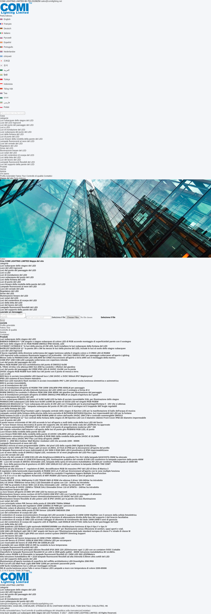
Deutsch (7, 28)
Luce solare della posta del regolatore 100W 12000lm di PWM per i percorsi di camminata (42, 506)
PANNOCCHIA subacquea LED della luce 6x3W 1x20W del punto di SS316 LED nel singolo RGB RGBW (49, 401)
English (7, 19)
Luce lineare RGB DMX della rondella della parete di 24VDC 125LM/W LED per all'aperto (42, 434)
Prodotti (3, 167)
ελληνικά (7, 56)
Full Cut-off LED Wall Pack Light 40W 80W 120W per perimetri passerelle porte (37, 563)
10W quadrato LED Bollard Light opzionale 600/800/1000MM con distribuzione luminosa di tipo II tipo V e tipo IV (53, 526)
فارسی (7, 102)
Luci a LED (5, 127)
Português (8, 47)
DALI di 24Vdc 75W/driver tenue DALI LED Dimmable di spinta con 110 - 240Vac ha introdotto (44, 482)
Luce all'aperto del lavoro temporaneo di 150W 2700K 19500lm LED (32, 538)
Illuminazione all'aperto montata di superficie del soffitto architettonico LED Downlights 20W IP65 (47, 561)
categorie (4, 118)
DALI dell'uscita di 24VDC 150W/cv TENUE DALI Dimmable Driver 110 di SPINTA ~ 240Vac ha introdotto (49, 487)
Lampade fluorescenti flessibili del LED (17, 162)
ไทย (5, 93)
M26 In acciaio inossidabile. (13, 383)
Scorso (11, 570)
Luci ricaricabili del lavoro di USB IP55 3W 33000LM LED (27, 543)
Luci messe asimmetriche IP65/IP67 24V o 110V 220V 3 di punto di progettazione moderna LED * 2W (48, 427)
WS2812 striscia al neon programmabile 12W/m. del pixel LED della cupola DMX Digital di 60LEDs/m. (48, 445)
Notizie (3, 171)
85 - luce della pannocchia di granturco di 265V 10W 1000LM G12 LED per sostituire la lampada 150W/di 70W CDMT (55, 464)
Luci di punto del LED (9, 136)
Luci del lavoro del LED (10, 160)
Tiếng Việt (8, 89)
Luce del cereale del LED (11, 143)
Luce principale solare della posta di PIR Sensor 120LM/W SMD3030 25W (35, 510)
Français (8, 24)
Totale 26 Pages (22, 570)
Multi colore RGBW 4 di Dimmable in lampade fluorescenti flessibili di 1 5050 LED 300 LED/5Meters (47, 554)
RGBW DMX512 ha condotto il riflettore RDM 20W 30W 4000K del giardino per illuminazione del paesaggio (51, 392)
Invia (2, 320)
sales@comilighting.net (51, 1)
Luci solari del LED (8, 153)
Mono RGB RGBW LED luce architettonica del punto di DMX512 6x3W (33, 364)
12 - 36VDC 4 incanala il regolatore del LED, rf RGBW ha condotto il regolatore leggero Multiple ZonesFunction (53, 473)
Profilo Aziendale (7, 176)
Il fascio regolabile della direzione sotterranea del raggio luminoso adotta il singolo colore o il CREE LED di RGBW (55, 353)
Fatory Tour (21, 176)
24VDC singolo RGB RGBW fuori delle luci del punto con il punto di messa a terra (39, 371)
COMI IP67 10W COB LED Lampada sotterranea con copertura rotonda (34, 360)
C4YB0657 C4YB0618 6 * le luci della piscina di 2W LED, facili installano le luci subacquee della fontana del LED (53, 346)
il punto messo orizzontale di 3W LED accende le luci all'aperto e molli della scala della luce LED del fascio (51, 422)
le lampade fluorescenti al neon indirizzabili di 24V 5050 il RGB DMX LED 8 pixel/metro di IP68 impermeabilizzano (54, 450)
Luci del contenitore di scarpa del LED (17, 155)
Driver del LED (6, 148)
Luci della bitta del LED (10, 157)
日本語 (7, 61)
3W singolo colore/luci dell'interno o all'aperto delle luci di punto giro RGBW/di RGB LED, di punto (47, 429)
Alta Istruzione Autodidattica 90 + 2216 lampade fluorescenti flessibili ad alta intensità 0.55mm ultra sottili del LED (54, 556)
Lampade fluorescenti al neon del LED (17, 141)
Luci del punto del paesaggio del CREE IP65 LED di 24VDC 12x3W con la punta (38, 369)
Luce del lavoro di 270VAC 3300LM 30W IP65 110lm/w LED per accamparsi (35, 540)
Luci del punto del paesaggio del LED (17, 125)
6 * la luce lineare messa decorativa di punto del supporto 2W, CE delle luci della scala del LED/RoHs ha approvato (55, 425)
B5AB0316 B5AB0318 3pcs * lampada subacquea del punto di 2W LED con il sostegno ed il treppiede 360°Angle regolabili (58, 406)
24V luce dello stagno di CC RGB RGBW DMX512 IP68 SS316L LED (32, 344)
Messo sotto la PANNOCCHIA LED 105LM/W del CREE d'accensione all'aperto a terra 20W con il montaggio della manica (58, 358)
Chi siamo (4, 173)
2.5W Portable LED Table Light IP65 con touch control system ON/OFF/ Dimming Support (42, 533)
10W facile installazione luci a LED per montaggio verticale (28, 566)
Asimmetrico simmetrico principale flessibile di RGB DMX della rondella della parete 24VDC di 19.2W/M (49, 436)
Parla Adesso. (6, 16)
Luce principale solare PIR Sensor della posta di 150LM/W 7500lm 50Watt (35, 503)
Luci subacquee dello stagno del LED (16, 120)
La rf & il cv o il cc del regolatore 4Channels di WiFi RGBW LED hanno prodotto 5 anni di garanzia (47, 475)
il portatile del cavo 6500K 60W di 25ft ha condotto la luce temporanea (33, 545)
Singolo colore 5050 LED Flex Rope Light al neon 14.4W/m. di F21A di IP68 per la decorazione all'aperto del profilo (54, 448)
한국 (6, 65)
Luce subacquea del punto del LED (16, 132)
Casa (2, 116)
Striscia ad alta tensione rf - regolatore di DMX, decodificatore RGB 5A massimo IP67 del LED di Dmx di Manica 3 (54, 469)
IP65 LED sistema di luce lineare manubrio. (20, 378)
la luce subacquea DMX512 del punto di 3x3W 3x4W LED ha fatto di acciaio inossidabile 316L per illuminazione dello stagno (59, 399)
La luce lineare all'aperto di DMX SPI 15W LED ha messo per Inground (33, 492)
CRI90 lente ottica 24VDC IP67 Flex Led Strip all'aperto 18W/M (29, 438)
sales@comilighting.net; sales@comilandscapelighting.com (26, 603)
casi (44, 610)
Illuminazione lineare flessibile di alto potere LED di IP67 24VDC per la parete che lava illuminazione (48, 499)
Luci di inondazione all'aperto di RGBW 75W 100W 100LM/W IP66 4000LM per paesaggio (42, 388)
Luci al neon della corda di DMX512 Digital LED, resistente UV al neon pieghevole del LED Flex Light (48, 452)
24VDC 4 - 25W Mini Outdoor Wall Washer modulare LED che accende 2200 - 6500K (40, 441)
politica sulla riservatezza (70, 610)
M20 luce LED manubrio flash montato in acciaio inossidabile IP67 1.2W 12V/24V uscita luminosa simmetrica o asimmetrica (59, 381)
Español (7, 42)
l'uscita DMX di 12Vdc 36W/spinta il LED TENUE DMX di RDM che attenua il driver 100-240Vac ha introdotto (51, 480)
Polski (6, 107)
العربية (6, 70)
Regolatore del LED (9, 146)
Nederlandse (9, 51)
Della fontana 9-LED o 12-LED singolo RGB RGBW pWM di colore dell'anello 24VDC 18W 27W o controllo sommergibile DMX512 (61, 415)
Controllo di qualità (34, 176)
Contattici (48, 176)
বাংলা (6, 98)
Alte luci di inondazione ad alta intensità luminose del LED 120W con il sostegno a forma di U (45, 390)
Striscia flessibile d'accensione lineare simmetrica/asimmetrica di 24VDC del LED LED (41, 496)
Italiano (7, 33)
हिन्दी (6, 75)
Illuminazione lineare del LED (13, 150)
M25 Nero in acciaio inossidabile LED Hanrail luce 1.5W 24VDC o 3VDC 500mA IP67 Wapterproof (46, 376)
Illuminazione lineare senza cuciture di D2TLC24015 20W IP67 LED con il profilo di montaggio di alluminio (51, 494)
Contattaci (85, 610)
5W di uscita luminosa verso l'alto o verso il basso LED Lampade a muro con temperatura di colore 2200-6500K (53, 568)
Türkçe (7, 79)
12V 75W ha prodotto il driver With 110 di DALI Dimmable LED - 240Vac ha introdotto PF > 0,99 (45, 485)
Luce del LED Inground (10, 123)
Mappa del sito (52, 610)
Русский (7, 38)
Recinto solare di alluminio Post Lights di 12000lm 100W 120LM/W (31, 508)
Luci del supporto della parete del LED (17, 164)
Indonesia (8, 84)
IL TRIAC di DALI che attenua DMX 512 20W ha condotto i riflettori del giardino (37, 367)
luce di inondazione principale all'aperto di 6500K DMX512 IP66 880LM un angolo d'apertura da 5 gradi (49, 395)
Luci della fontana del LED (12, 134)
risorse (3, 169)
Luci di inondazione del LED (12, 130)
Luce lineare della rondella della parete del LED (21, 139)
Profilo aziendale (7, 610)
